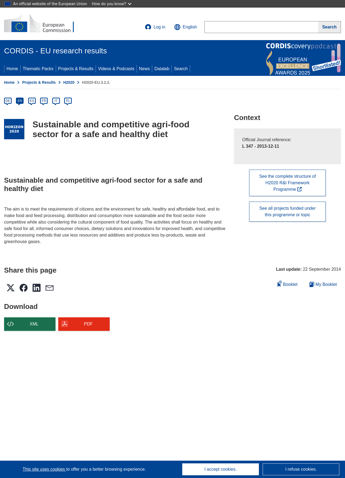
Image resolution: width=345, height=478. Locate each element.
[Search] (329, 27)
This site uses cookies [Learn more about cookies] (44, 469)
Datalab (161, 68)
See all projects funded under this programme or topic (287, 211)
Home (12, 68)
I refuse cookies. (301, 469)
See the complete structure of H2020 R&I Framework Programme (287, 183)
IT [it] (55, 101)
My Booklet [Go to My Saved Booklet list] (323, 284)
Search (181, 68)
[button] (185, 27)
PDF (88, 324)
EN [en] (20, 101)
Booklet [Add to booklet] (288, 283)
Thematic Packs (38, 68)
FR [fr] (44, 101)
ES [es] (32, 101)
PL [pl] (68, 101)
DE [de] (8, 101)
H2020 (68, 82)
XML (34, 324)
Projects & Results (76, 68)
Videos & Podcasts (116, 68)
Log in (155, 27)
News (144, 68)
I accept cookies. (220, 469)
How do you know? (112, 3)
